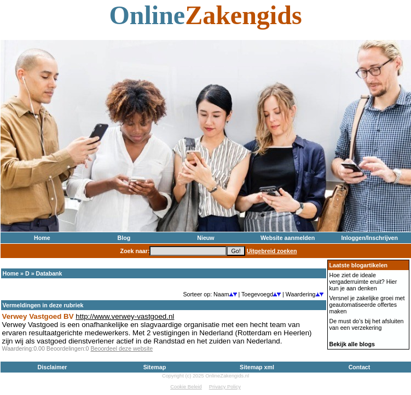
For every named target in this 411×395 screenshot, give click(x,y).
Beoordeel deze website (121, 348)
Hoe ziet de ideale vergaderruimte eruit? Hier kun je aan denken (363, 281)
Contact (360, 367)
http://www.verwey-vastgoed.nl (125, 316)
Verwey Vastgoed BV (38, 316)
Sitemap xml (257, 367)
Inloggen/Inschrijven (369, 237)
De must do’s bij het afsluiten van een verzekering (366, 324)
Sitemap (154, 367)
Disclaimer (52, 367)
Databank (49, 273)
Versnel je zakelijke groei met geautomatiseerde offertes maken (367, 304)
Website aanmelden (288, 237)
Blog (124, 237)
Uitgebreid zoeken (272, 251)
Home (42, 237)
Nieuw (205, 237)
